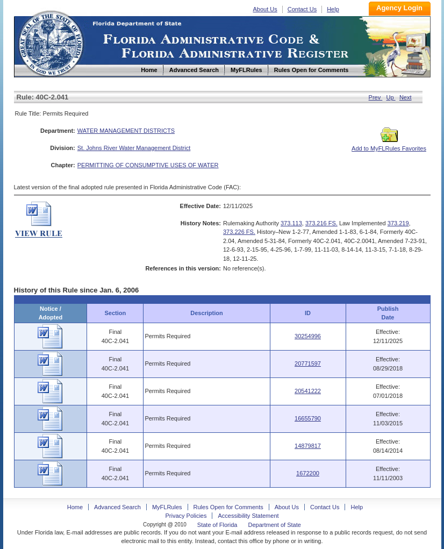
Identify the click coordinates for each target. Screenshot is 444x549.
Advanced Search (117, 507)
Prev (376, 97)
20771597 (308, 363)
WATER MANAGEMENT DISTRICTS (126, 130)
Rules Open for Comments (228, 507)
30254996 (308, 336)
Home (50, 42)
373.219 (398, 223)
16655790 (308, 418)
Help (333, 9)
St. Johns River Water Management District (134, 148)
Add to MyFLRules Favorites (389, 145)
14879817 (308, 446)
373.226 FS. (239, 232)
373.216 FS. (321, 223)
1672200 (307, 473)
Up (391, 97)
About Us (265, 9)
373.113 (291, 223)
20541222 (308, 391)
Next (405, 97)
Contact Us (302, 9)
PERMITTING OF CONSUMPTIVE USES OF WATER (148, 165)
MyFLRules (167, 507)
